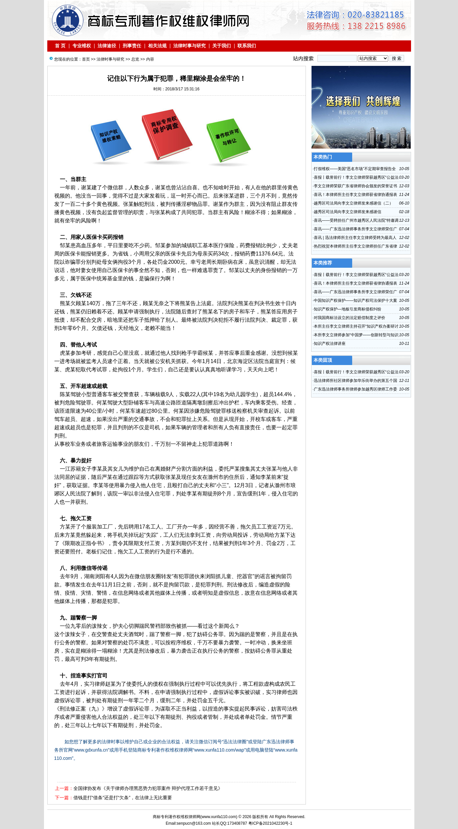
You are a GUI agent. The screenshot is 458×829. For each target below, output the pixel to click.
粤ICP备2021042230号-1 (270, 823)
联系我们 (247, 45)
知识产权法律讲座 (330, 343)
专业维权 (81, 45)
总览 (135, 59)
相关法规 (157, 45)
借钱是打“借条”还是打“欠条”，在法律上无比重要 (122, 797)
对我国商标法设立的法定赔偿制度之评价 (349, 317)
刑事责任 (132, 45)
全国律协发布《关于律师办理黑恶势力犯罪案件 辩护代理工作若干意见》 (148, 788)
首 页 (60, 45)
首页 (86, 59)
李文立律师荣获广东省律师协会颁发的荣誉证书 (355, 186)
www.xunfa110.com (219, 816)
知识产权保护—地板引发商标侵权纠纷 (347, 309)
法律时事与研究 (189, 45)
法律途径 (106, 45)
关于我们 (221, 45)
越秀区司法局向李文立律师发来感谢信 (347, 211)
